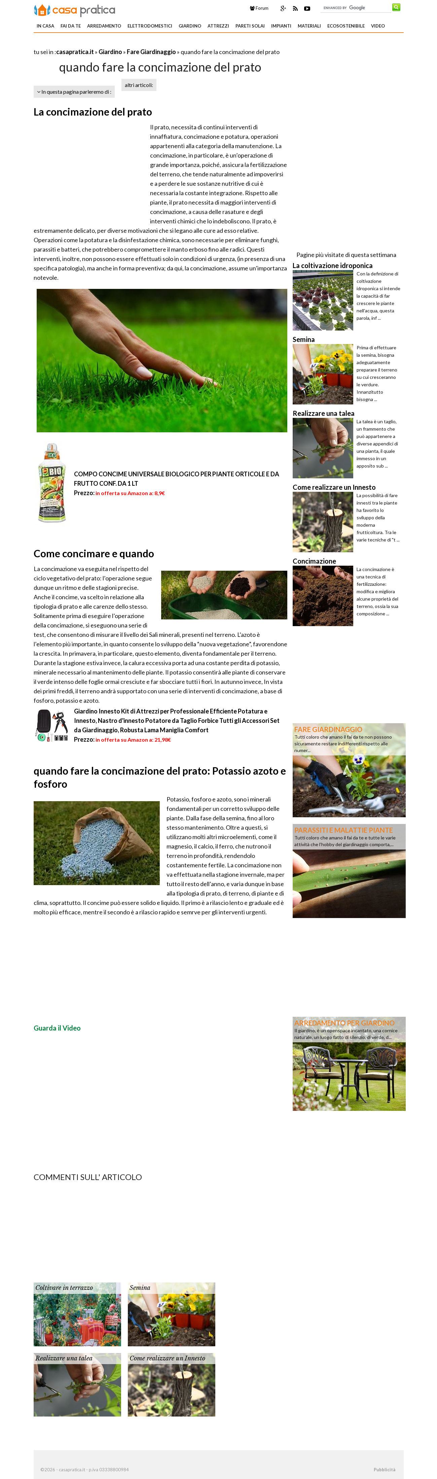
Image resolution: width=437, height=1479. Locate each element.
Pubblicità (384, 1469)
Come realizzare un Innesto (167, 1358)
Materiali (309, 26)
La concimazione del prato (93, 111)
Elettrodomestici (150, 26)
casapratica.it (75, 51)
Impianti (281, 26)
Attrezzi (218, 26)
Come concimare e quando (94, 553)
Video (378, 26)
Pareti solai (250, 26)
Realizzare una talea (64, 1358)
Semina (140, 1288)
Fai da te (71, 26)
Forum (259, 8)
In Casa (45, 26)
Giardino (190, 26)
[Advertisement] (112, 43)
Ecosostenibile (346, 26)
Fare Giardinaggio (151, 51)
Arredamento (104, 26)
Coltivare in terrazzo (64, 1288)
